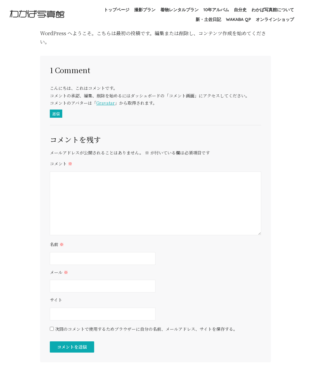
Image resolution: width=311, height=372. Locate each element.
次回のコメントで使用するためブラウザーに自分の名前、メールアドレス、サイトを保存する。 (146, 329)
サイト (56, 300)
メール (59, 272)
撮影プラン (145, 9)
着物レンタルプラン (179, 9)
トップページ (116, 9)
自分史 (240, 9)
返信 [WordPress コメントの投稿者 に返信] (56, 113)
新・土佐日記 (208, 19)
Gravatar (105, 103)
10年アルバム (216, 9)
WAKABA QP (238, 19)
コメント (61, 164)
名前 (57, 244)
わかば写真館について (272, 9)
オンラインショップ (275, 19)
